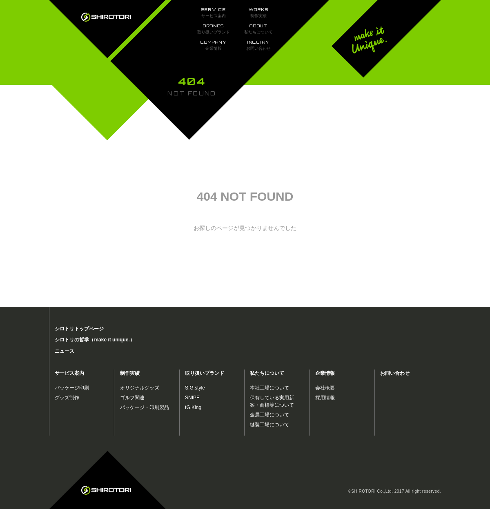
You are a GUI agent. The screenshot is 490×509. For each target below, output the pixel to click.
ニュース (64, 351)
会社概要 (325, 388)
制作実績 (130, 373)
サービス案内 (69, 373)
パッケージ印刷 (72, 388)
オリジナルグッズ (139, 388)
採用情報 (325, 398)
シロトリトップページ (79, 329)
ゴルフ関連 (132, 398)
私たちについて (267, 373)
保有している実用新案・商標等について (272, 401)
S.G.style (195, 388)
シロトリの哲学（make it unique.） (94, 340)
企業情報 (325, 373)
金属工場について (269, 415)
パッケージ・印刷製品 (144, 407)
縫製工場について (269, 424)
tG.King (193, 407)
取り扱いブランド (204, 373)
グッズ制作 (67, 398)
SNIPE (192, 398)
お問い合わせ (395, 373)
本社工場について (269, 388)
